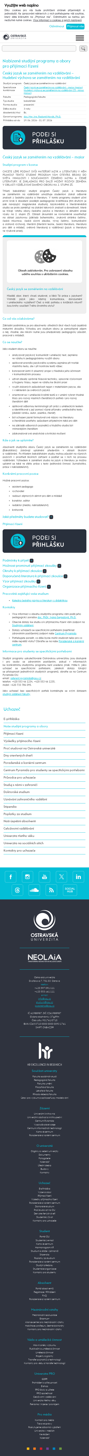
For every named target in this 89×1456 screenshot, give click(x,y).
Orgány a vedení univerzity (44, 1151)
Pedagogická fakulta (44, 1080)
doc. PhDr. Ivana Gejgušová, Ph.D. (56, 617)
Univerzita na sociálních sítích (23, 843)
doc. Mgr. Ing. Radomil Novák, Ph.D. (42, 116)
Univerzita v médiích (44, 1431)
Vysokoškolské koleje (44, 1125)
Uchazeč (12, 709)
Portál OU (45, 1236)
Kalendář (44, 1162)
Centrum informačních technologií (44, 1128)
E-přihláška (11, 719)
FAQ (44, 1296)
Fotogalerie (44, 1158)
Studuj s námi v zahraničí (20, 785)
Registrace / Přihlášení (45, 1292)
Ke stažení (44, 1434)
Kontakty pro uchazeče (19, 850)
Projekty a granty (44, 1356)
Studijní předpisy (44, 1265)
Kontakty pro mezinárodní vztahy (45, 1329)
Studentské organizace (44, 1269)
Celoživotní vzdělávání (19, 828)
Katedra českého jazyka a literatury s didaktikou (39, 600)
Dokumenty (45, 1155)
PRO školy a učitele (44, 1390)
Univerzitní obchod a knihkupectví (44, 1117)
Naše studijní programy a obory (26, 726)
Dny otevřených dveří (18, 755)
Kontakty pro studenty (44, 1272)
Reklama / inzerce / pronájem (44, 1404)
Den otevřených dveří (44, 1213)
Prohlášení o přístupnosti (44, 1383)
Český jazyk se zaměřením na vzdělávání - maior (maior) (53, 87)
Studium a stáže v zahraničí (44, 1251)
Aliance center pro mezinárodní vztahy (44, 1322)
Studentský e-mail (45, 1240)
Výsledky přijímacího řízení (22, 741)
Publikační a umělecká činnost (44, 1349)
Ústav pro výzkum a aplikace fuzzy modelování (44, 1098)
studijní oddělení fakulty (16, 694)
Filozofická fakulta (44, 1087)
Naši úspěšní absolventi (20, 821)
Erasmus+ (45, 1319)
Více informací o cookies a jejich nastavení (57, 20)
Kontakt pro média (44, 1420)
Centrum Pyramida (65, 633)
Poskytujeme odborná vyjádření (44, 1427)
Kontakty (44, 1172)
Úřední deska (44, 1165)
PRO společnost (44, 1393)
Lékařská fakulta (44, 1091)
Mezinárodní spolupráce (44, 1315)
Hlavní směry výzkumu (44, 1345)
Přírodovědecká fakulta (44, 1094)
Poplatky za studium (18, 814)
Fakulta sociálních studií (45, 1076)
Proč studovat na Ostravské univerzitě (29, 748)
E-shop (44, 1386)
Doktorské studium (17, 792)
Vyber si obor (44, 1192)
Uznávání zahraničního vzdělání (25, 799)
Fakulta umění (44, 1084)
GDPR (44, 1379)
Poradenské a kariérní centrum (25, 763)
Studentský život (44, 1217)
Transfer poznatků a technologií (44, 1360)
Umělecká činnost (44, 1352)
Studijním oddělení (22, 625)
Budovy (45, 1169)
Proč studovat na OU (44, 1210)
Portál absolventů (45, 1288)
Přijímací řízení (13, 733)
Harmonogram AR (44, 1247)
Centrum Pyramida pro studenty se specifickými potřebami (44, 770)
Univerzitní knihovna (44, 1114)
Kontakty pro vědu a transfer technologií (44, 1363)
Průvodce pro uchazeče (20, 777)
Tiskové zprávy (44, 1424)
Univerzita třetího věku (19, 836)
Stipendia (10, 806)
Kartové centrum (44, 1132)
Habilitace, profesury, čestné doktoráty (44, 1326)
